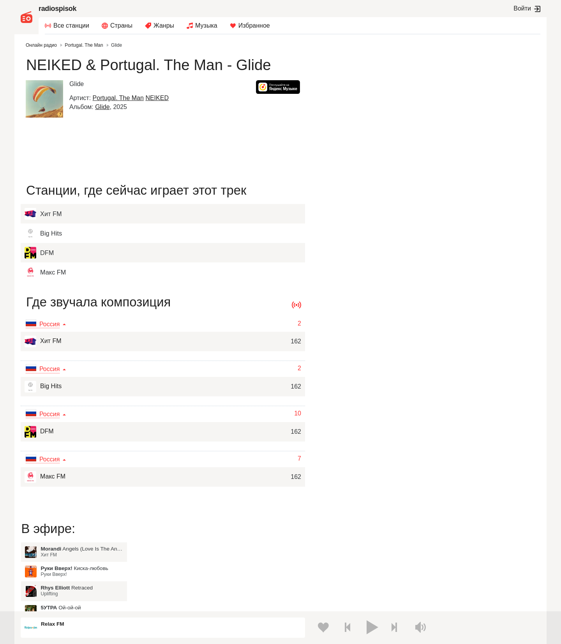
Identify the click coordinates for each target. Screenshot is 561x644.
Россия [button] (51, 324)
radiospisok (57, 8)
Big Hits (43, 386)
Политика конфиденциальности (180, 602)
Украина (166, 541)
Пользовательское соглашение (104, 602)
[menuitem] (67, 25)
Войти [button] (522, 8)
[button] (277, 87)
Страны (121, 25)
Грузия (164, 581)
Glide (103, 107)
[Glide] (45, 99)
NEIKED (158, 98)
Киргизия (45, 554)
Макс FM (45, 477)
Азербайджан (295, 581)
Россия (43, 541)
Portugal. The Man (119, 98)
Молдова (290, 541)
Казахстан (412, 541)
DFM (39, 432)
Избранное (254, 25)
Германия (412, 581)
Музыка (206, 25)
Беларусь (45, 581)
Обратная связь (239, 602)
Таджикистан (172, 554)
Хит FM (43, 341)
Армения (289, 554)
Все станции (71, 25)
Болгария (411, 554)
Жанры (163, 25)
